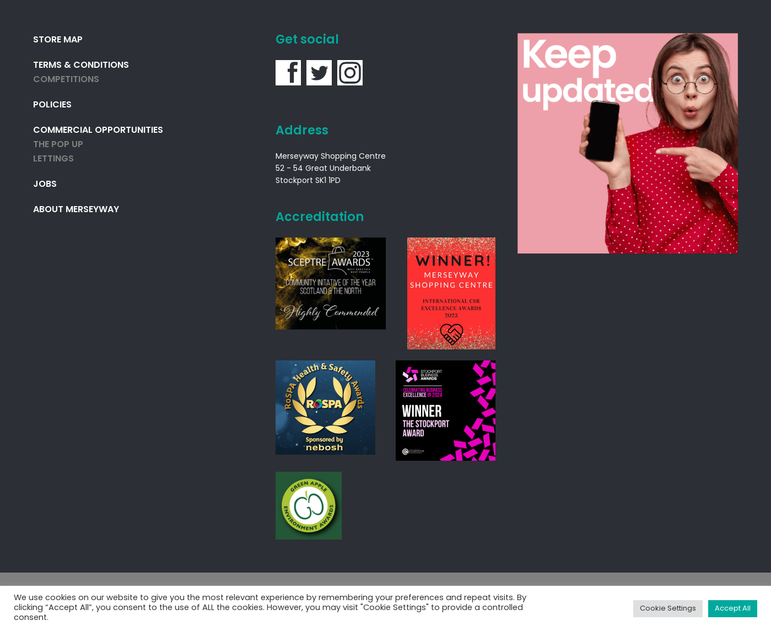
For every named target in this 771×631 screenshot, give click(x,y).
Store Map (58, 40)
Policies (52, 105)
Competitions (66, 79)
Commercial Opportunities (98, 130)
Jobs (45, 184)
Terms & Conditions (81, 65)
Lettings (53, 159)
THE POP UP (58, 145)
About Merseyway (76, 210)
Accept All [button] (733, 608)
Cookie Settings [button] (668, 608)
